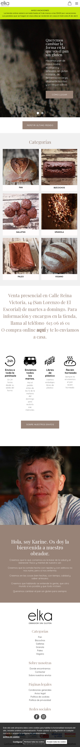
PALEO (21, 276)
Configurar (17, 742)
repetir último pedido (40, 125)
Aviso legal (40, 693)
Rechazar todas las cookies (34, 742)
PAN (21, 187)
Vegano (40, 654)
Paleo (40, 650)
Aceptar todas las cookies (56, 742)
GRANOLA (59, 232)
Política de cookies (40, 696)
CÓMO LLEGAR (59, 95)
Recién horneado (70, 371)
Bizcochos (40, 640)
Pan (40, 637)
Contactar (40, 672)
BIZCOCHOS (59, 187)
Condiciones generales (40, 690)
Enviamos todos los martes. (30, 374)
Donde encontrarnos (40, 668)
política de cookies (11, 737)
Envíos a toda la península (10, 373)
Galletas (40, 643)
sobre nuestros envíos (40, 424)
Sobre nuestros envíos (40, 675)
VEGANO (59, 276)
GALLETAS (20, 232)
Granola (40, 647)
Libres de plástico (50, 373)
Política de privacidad (40, 700)
